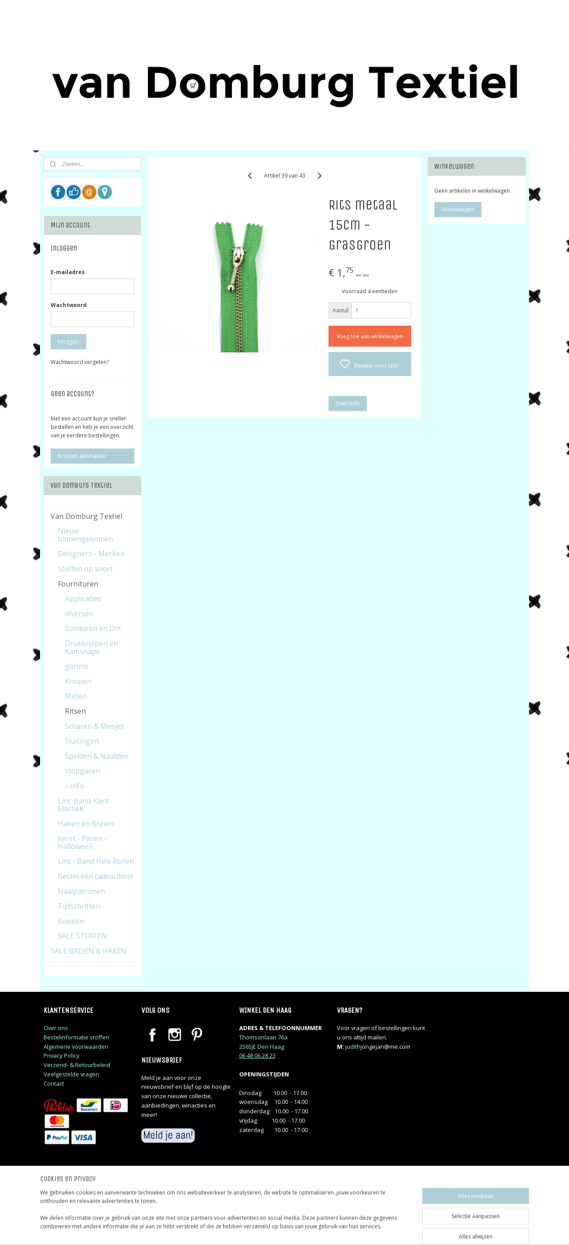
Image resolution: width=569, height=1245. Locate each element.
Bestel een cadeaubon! (95, 876)
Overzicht (347, 403)
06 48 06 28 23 (257, 1055)
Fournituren (78, 584)
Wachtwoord (69, 305)
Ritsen (75, 711)
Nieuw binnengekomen (85, 535)
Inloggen (68, 341)
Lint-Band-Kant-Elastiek (85, 805)
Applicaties (83, 598)
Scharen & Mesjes (94, 726)
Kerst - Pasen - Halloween (82, 842)
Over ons (56, 1028)
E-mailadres (68, 272)
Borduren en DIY (93, 628)
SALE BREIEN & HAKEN (89, 951)
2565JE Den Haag (261, 1047)
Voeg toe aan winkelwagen (369, 336)
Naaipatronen (81, 891)
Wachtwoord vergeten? (80, 362)
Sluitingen (82, 741)
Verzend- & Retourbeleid (77, 1065)
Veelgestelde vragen (71, 1074)
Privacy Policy (62, 1055)
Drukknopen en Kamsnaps (91, 647)
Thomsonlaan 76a (263, 1037)
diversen (79, 613)
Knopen (78, 681)
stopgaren (82, 771)
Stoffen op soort (85, 569)
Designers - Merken (91, 553)
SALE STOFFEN (82, 936)
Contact (54, 1083)
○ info (74, 786)
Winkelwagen (457, 209)
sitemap (322, 1228)
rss (341, 1228)
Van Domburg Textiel (86, 516)
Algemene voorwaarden (76, 1047)
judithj (353, 1047)
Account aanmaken (81, 456)
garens (76, 666)
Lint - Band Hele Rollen (96, 861)
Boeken (71, 921)
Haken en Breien (86, 824)
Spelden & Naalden (96, 756)
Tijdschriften (79, 906)
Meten (76, 696)
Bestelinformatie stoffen (76, 1037)
